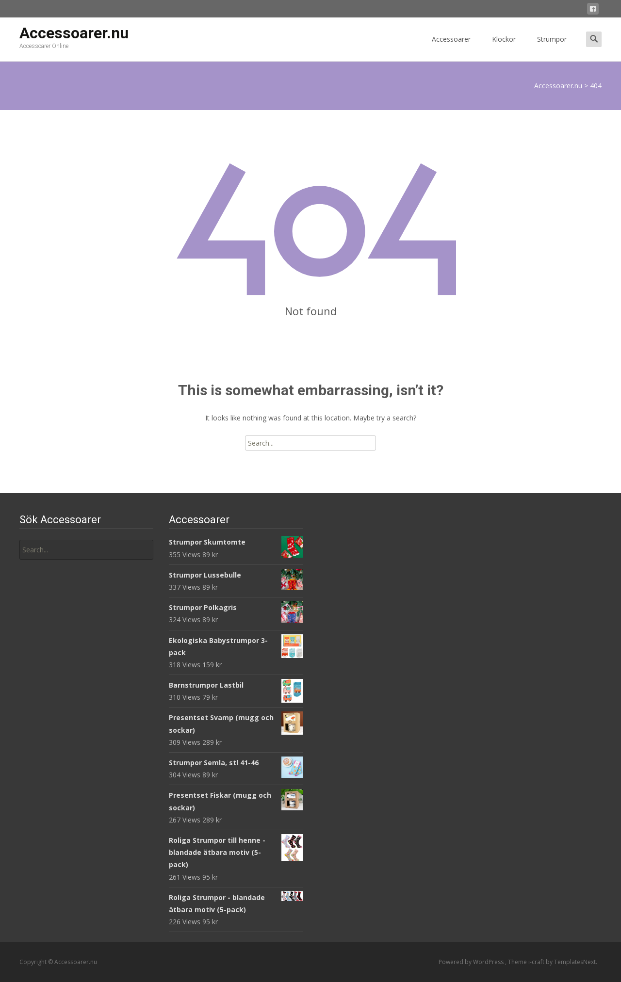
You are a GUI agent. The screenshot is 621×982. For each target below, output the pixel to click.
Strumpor (552, 47)
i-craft (537, 962)
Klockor (504, 47)
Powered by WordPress (472, 962)
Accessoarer (451, 47)
